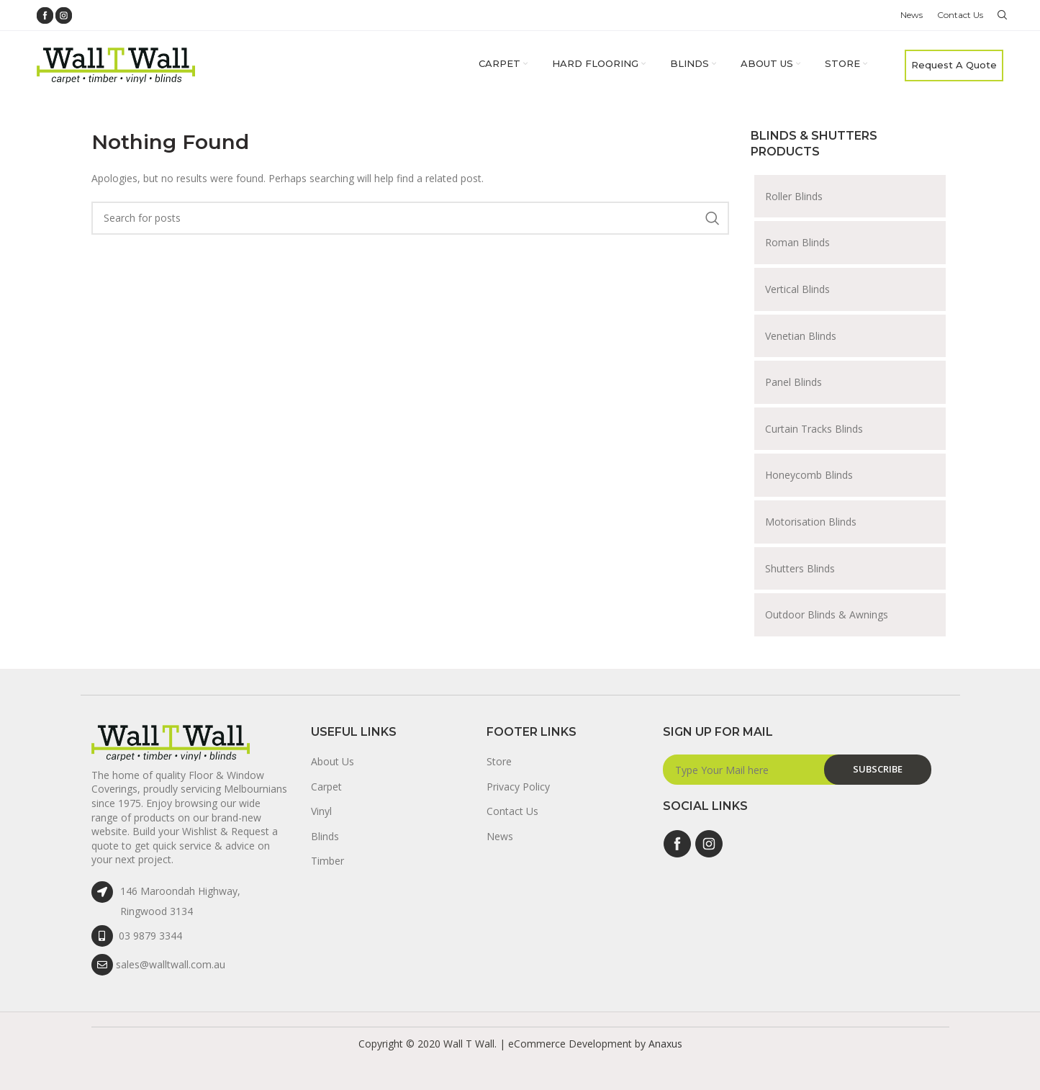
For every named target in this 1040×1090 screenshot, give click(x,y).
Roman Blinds (797, 242)
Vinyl (321, 811)
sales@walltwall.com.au (170, 964)
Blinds (325, 836)
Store (499, 761)
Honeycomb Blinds (809, 475)
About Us (332, 761)
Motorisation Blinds (810, 521)
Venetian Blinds (800, 336)
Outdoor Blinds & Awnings (826, 614)
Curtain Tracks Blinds (814, 429)
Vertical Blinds (797, 289)
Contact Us (512, 811)
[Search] (1000, 15)
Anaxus (665, 1043)
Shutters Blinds (800, 568)
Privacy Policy (518, 786)
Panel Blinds (793, 382)
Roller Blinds (794, 196)
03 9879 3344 (150, 935)
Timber (327, 861)
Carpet (326, 786)
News (500, 836)
